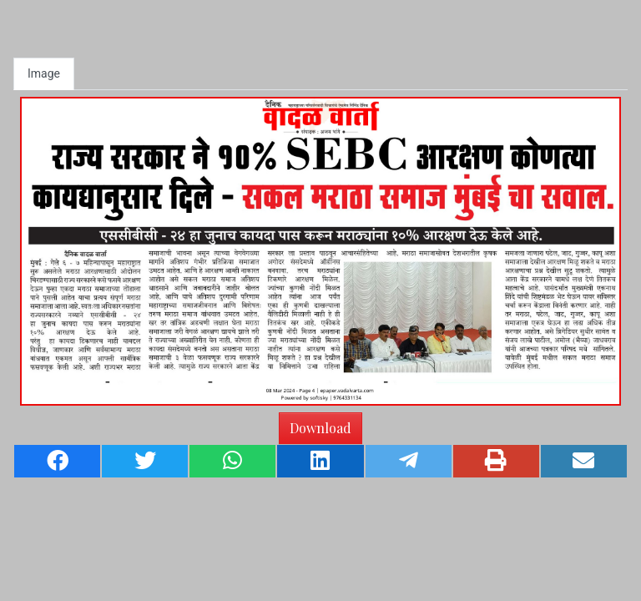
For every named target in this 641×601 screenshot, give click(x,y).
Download (320, 428)
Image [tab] (44, 73)
